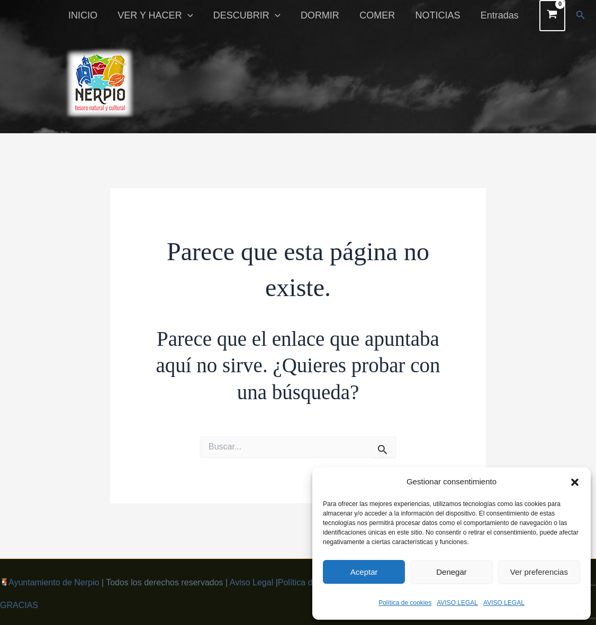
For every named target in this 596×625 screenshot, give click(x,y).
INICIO (90, 15)
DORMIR (324, 15)
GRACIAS (19, 605)
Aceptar (364, 571)
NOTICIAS (439, 15)
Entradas (500, 15)
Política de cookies (404, 602)
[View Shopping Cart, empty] (552, 15)
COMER (380, 15)
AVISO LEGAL (457, 602)
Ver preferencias (539, 571)
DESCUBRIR (252, 15)
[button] (575, 482)
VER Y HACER (162, 15)
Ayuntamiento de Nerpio (53, 582)
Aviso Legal (251, 582)
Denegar (451, 571)
